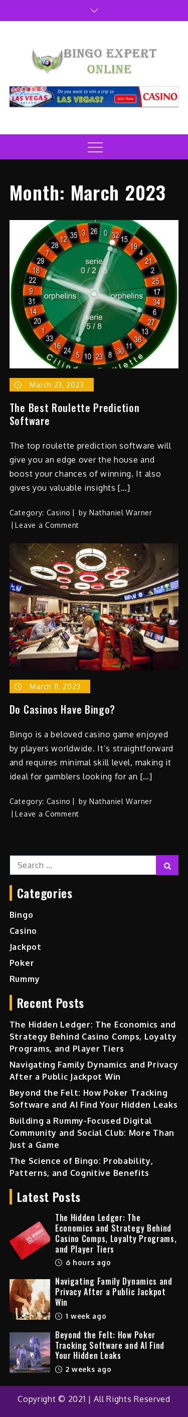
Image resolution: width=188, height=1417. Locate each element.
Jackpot (26, 947)
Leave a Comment (47, 525)
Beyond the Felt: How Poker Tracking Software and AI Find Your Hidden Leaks (109, 1345)
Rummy (25, 979)
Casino (59, 512)
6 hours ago (83, 1262)
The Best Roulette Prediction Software (75, 414)
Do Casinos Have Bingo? (62, 709)
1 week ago (81, 1316)
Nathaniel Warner (120, 512)
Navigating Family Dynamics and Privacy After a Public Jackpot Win (113, 1291)
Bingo (22, 915)
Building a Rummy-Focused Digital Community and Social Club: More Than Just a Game (92, 1133)
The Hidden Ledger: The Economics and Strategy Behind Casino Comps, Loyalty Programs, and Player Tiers (93, 1037)
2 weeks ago (83, 1369)
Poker (22, 963)
